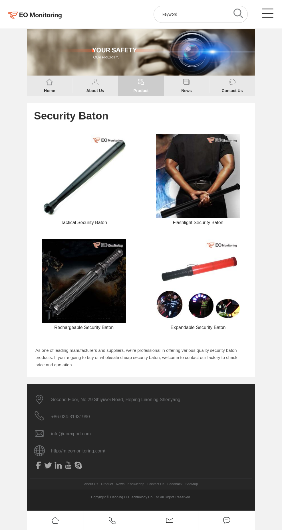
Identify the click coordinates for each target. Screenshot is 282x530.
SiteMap (191, 484)
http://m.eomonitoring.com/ (78, 450)
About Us (91, 484)
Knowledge (136, 484)
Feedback (174, 484)
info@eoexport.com (71, 433)
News (120, 484)
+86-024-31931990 (70, 416)
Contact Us (155, 484)
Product (107, 484)
